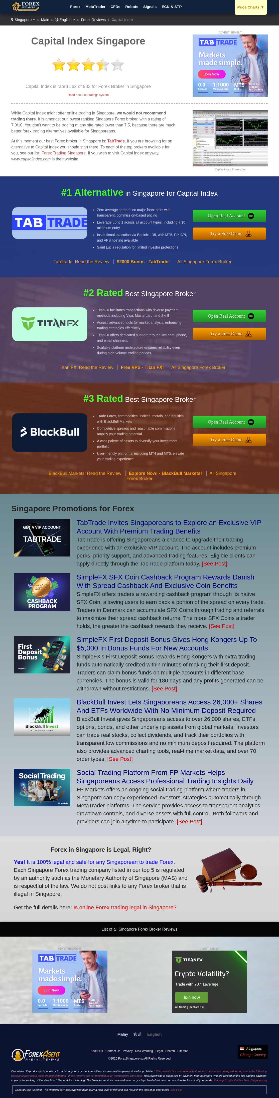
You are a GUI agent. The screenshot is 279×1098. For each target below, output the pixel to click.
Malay (122, 1034)
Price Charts (250, 7)
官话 (137, 1034)
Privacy (127, 1051)
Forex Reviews (93, 19)
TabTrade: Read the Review (81, 283)
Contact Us (112, 1051)
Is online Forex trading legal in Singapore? (95, 898)
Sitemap (182, 1051)
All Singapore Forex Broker (204, 283)
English (65, 19)
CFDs (115, 6)
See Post (176, 1089)
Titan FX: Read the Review (86, 389)
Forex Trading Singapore (64, 153)
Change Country (253, 1055)
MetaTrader (95, 6)
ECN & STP (172, 6)
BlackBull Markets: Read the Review (85, 494)
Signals (150, 6)
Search (170, 1051)
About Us (97, 1051)
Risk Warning (144, 1051)
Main (45, 19)
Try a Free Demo (248, 230)
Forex (75, 6)
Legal (159, 1051)
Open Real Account (249, 218)
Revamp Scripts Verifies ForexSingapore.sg (240, 1080)
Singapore (23, 19)
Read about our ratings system (88, 95)
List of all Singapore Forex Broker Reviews (139, 929)
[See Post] (214, 563)
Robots (131, 6)
